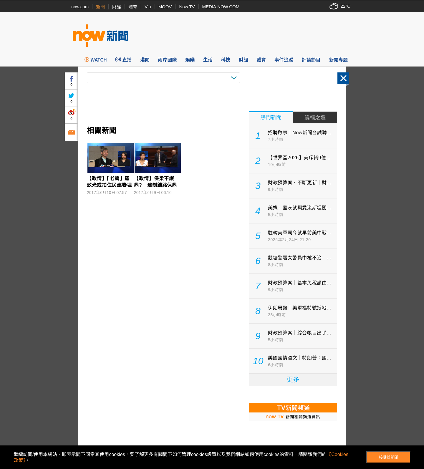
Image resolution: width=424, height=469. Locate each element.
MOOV (165, 6)
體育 (132, 6)
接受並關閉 (388, 457)
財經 (116, 6)
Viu (148, 6)
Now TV (187, 6)
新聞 (100, 6)
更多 (292, 379)
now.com (80, 6)
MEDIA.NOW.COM (221, 6)
